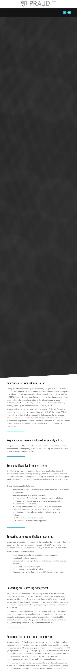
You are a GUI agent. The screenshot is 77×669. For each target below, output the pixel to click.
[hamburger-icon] (8, 12)
